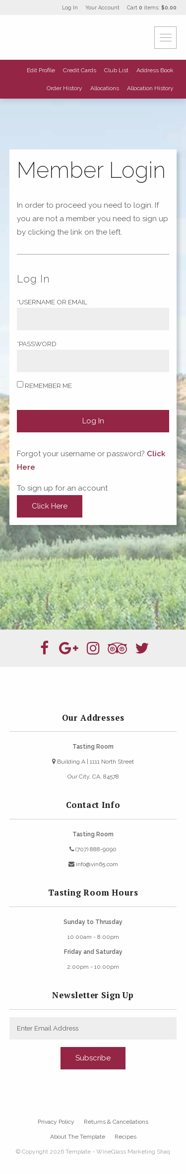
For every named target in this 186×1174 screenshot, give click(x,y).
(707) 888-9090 (93, 849)
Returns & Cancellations (116, 1121)
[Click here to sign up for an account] (49, 506)
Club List (116, 70)
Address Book (155, 70)
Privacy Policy (56, 1121)
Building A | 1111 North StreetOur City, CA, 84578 (93, 769)
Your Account (102, 7)
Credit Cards (79, 70)
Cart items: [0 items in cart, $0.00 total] (152, 7)
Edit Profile (41, 70)
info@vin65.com (93, 864)
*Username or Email (52, 302)
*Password (37, 344)
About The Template (77, 1136)
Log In (70, 7)
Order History (64, 88)
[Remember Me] (20, 384)
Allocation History (150, 88)
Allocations (104, 88)
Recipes (125, 1136)
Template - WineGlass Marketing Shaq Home (68, 37)
